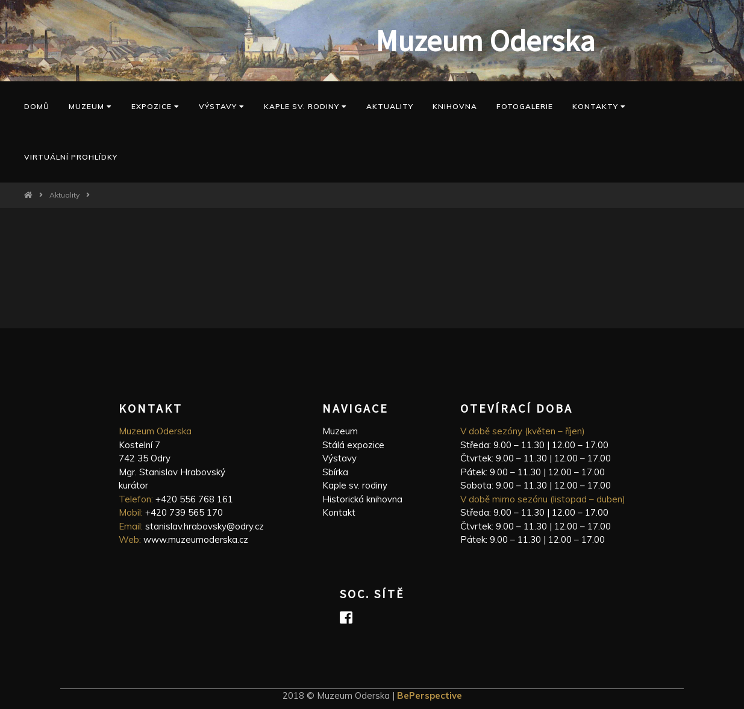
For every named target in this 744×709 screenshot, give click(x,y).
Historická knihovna (362, 499)
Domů (36, 106)
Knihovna (455, 106)
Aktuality (389, 106)
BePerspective (429, 695)
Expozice (155, 106)
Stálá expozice (353, 445)
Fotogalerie (524, 106)
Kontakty (599, 106)
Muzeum (90, 106)
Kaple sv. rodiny (354, 485)
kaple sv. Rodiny (305, 106)
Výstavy (222, 106)
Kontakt (338, 512)
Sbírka (335, 472)
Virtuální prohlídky (70, 156)
